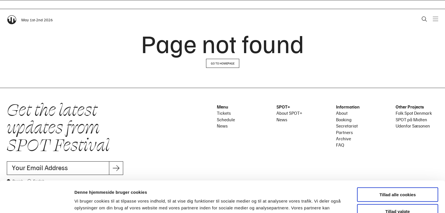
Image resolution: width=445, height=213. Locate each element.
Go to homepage (222, 63)
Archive (343, 138)
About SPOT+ (289, 113)
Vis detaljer (295, 201)
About (342, 113)
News (222, 126)
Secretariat (347, 126)
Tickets (224, 113)
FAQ (340, 145)
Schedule (226, 119)
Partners (344, 132)
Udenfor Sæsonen (413, 126)
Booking (344, 119)
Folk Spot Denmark (414, 113)
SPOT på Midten (411, 119)
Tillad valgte (397, 179)
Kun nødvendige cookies (397, 196)
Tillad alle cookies (397, 163)
